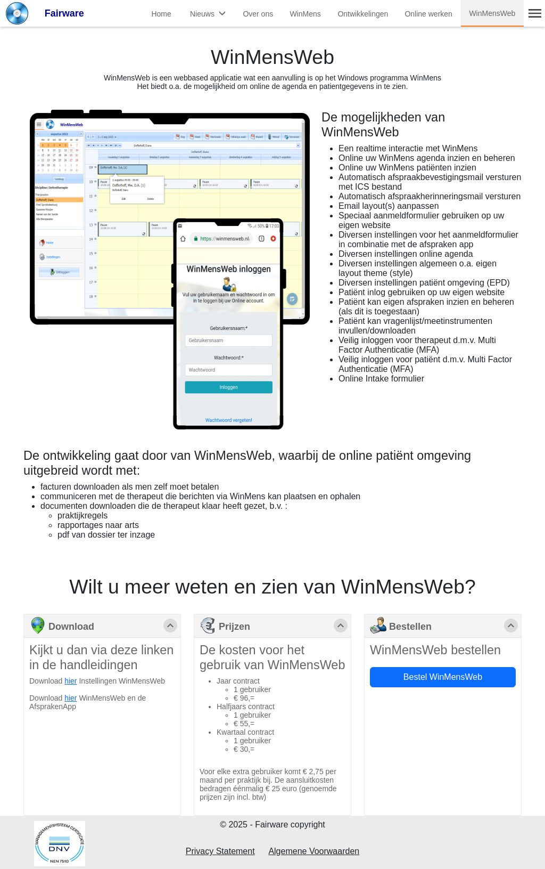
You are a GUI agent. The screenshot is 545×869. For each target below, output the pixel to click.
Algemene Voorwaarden (313, 851)
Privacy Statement (220, 851)
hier (70, 681)
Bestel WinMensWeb (442, 676)
